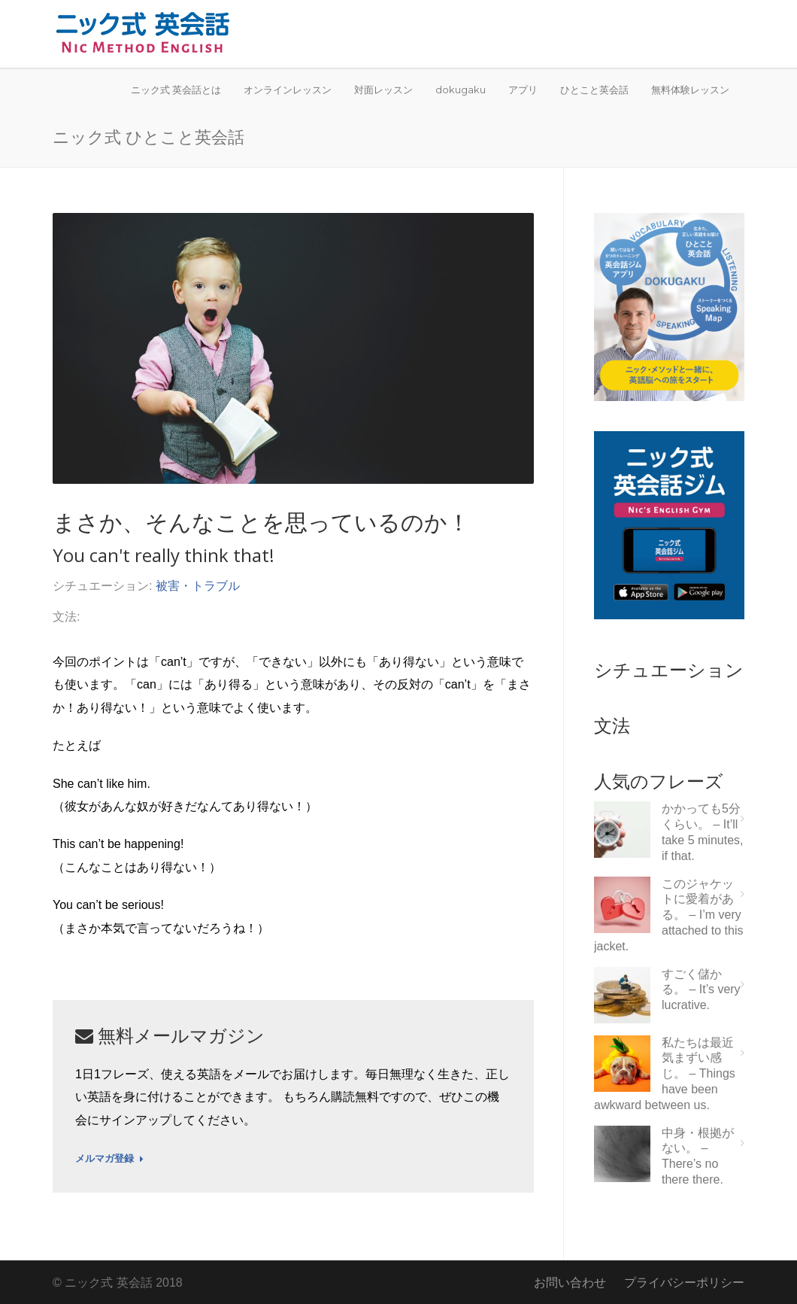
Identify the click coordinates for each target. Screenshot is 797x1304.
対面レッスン (383, 90)
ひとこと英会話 (594, 90)
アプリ (523, 90)
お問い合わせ (570, 1282)
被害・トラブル (198, 585)
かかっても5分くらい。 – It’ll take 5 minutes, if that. (703, 832)
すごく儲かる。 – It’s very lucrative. (701, 990)
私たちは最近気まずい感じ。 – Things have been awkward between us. (664, 1073)
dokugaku (460, 90)
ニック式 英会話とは (176, 90)
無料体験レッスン (690, 90)
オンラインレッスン (288, 90)
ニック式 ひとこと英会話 (148, 136)
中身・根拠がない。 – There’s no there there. (698, 1156)
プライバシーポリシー (684, 1282)
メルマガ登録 (109, 1159)
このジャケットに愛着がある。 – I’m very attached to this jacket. (669, 915)
